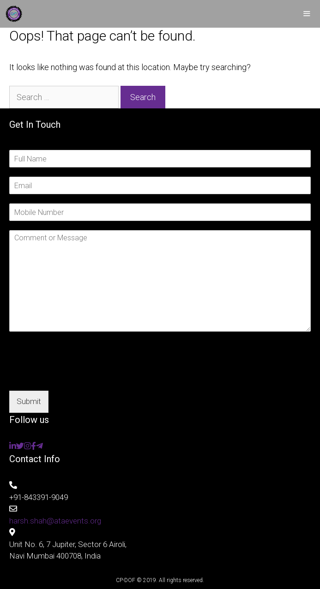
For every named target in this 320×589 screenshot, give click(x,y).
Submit (29, 401)
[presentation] (79, 375)
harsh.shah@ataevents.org (55, 520)
